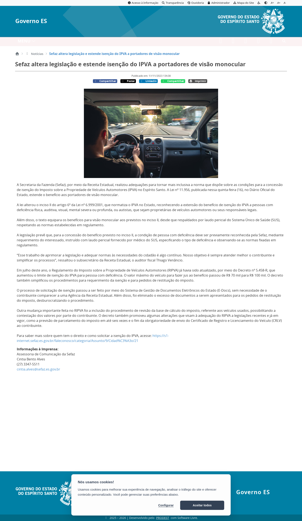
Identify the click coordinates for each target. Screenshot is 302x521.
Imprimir (197, 81)
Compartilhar (105, 81)
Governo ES (31, 21)
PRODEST (162, 518)
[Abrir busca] (284, 42)
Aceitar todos (202, 505)
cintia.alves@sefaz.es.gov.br (38, 369)
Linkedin (148, 81)
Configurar (166, 505)
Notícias (34, 54)
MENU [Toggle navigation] (27, 42)
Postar (128, 81)
